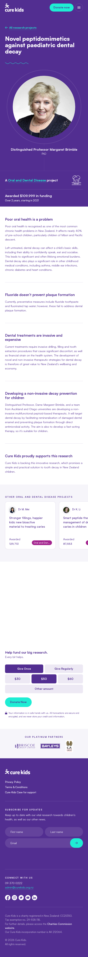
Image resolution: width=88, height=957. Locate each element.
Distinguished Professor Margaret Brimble (44, 149)
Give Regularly (63, 668)
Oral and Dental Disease (27, 180)
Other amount (44, 688)
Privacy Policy (13, 782)
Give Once (24, 668)
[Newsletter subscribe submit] (76, 843)
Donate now (61, 7)
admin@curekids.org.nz (19, 887)
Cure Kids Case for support (20, 792)
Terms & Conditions (16, 787)
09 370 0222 (13, 883)
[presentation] (30, 856)
